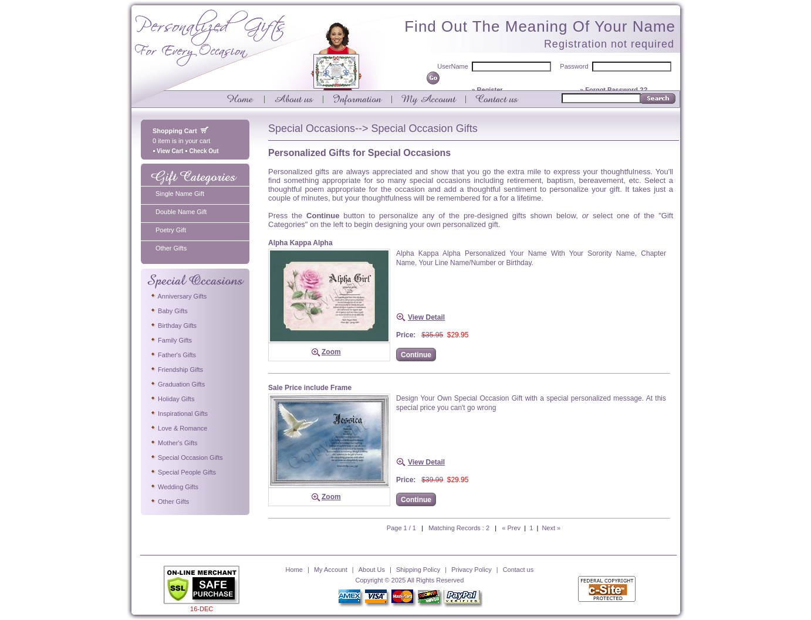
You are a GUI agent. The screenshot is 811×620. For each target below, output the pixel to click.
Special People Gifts (183, 472)
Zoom (331, 352)
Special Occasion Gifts (186, 457)
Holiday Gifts (172, 398)
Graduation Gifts (177, 384)
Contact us (518, 569)
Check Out (201, 151)
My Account (330, 569)
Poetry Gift (171, 229)
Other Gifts (171, 248)
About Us (372, 569)
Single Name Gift (180, 193)
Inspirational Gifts (179, 413)
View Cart (168, 151)
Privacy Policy (471, 569)
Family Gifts (171, 340)
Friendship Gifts (176, 369)
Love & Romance (178, 428)
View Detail (426, 317)
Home (294, 569)
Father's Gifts (173, 354)
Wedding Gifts (174, 486)
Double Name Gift (181, 211)
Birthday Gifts (173, 325)
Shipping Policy (418, 569)
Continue (416, 355)
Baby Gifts (169, 310)
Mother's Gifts (174, 442)
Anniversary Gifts (178, 296)
